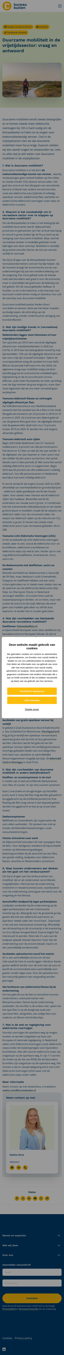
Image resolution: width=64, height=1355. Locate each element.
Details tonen (32, 709)
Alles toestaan (32, 700)
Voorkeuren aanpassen (32, 691)
